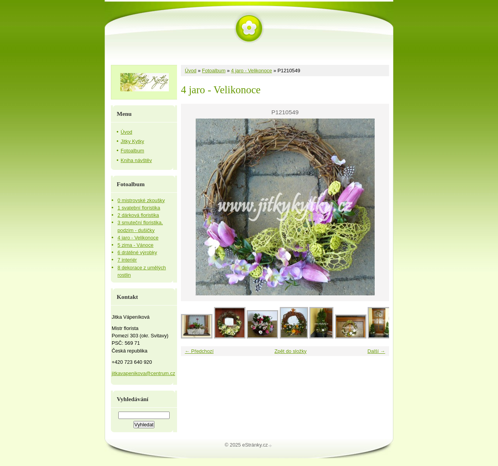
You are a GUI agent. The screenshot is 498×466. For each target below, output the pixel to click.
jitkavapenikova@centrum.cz (143, 373)
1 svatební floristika (138, 208)
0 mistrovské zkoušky (141, 200)
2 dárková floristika (138, 215)
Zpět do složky (290, 351)
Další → (376, 351)
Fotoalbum (213, 70)
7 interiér (127, 260)
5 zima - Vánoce (135, 245)
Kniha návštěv (136, 160)
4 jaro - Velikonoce (251, 70)
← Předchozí (199, 351)
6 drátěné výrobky (137, 252)
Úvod (190, 70)
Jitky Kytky (132, 141)
